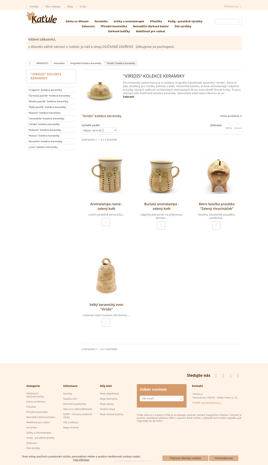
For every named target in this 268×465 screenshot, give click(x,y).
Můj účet (106, 386)
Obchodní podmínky (74, 403)
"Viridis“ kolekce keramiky (44, 124)
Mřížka (229, 125)
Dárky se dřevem (77, 21)
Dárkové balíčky (119, 31)
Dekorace (88, 26)
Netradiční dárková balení (150, 26)
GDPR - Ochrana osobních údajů (77, 416)
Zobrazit (128, 96)
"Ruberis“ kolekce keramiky (44, 130)
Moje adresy (107, 403)
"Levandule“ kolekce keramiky (46, 118)
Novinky (67, 393)
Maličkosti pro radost (150, 31)
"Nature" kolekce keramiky (44, 112)
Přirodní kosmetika (114, 26)
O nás (83, 6)
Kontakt (34, 6)
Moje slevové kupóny (111, 414)
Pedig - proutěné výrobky (185, 21)
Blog (70, 6)
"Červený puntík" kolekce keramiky (49, 95)
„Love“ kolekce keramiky (43, 147)
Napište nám (70, 398)
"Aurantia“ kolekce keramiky (45, 141)
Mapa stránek (71, 427)
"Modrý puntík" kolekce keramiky (48, 101)
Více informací (81, 459)
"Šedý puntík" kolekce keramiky (47, 107)
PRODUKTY (42, 63)
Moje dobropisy (109, 398)
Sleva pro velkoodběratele (77, 409)
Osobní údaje (107, 409)
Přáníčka (156, 21)
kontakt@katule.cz (211, 402)
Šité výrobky (182, 26)
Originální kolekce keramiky (85, 63)
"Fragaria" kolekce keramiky (45, 90)
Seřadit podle (91, 125)
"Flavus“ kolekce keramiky (44, 135)
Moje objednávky (109, 393)
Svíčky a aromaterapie (129, 21)
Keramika (101, 21)
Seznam (238, 125)
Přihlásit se (231, 6)
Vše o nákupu (53, 6)
